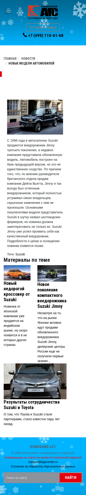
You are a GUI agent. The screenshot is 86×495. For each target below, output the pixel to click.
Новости (28, 58)
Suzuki (20, 254)
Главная (10, 58)
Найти (70, 477)
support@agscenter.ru (43, 462)
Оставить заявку (43, 27)
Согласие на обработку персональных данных (43, 466)
